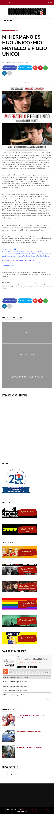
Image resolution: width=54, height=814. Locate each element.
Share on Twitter (25, 67)
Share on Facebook (9, 67)
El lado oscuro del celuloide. (35, 810)
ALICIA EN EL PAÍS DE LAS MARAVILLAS (31, 748)
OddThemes (33, 811)
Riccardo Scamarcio (10, 30)
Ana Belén (7, 62)
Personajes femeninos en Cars (28, 732)
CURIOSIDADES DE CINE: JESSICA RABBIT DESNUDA (32, 717)
